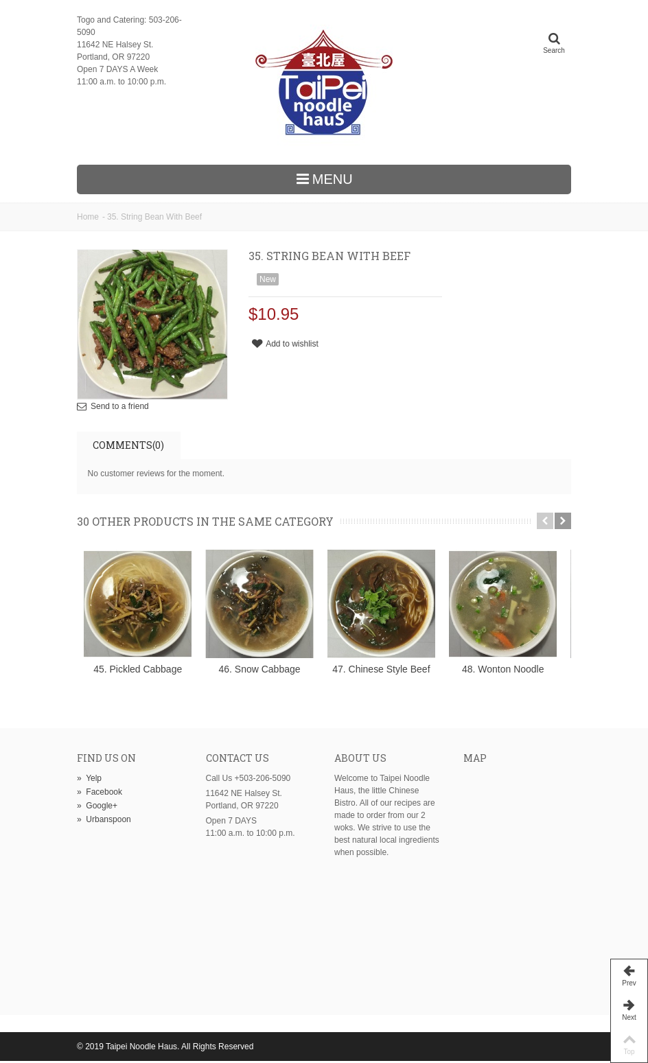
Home (88, 217)
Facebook (99, 794)
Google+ (97, 808)
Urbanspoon (104, 821)
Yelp (89, 780)
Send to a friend (120, 406)
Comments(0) (128, 445)
